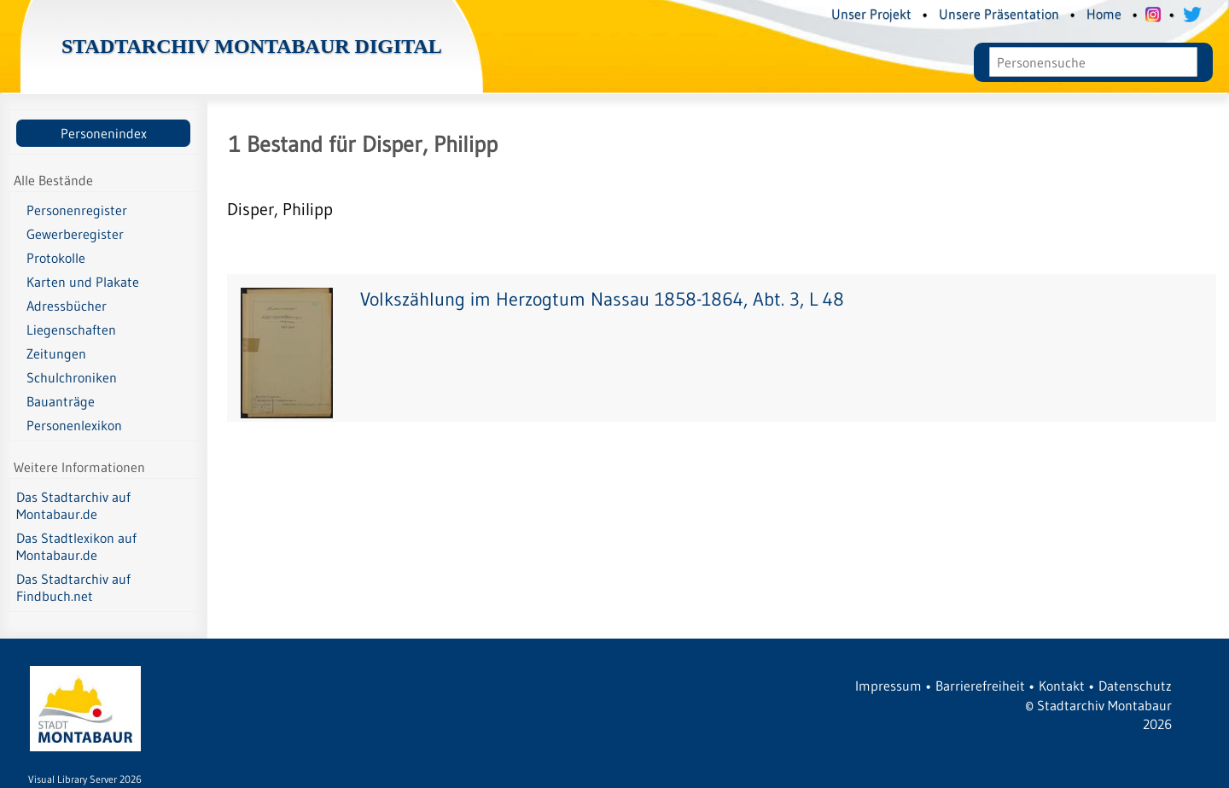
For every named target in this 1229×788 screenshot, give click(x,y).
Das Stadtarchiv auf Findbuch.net (73, 587)
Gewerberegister (75, 233)
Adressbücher (66, 305)
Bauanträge (60, 401)
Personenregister (76, 210)
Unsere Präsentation (999, 13)
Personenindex (104, 133)
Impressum (888, 685)
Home (1103, 13)
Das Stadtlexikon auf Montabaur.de (76, 546)
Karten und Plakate (82, 281)
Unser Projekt (871, 13)
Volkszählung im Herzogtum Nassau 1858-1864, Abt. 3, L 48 (602, 299)
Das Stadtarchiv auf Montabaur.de (73, 505)
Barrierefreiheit (980, 685)
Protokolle (55, 257)
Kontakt (1062, 685)
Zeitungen (56, 353)
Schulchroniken (71, 377)
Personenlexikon (74, 425)
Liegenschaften (71, 329)
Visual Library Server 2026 (85, 779)
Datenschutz (1135, 685)
